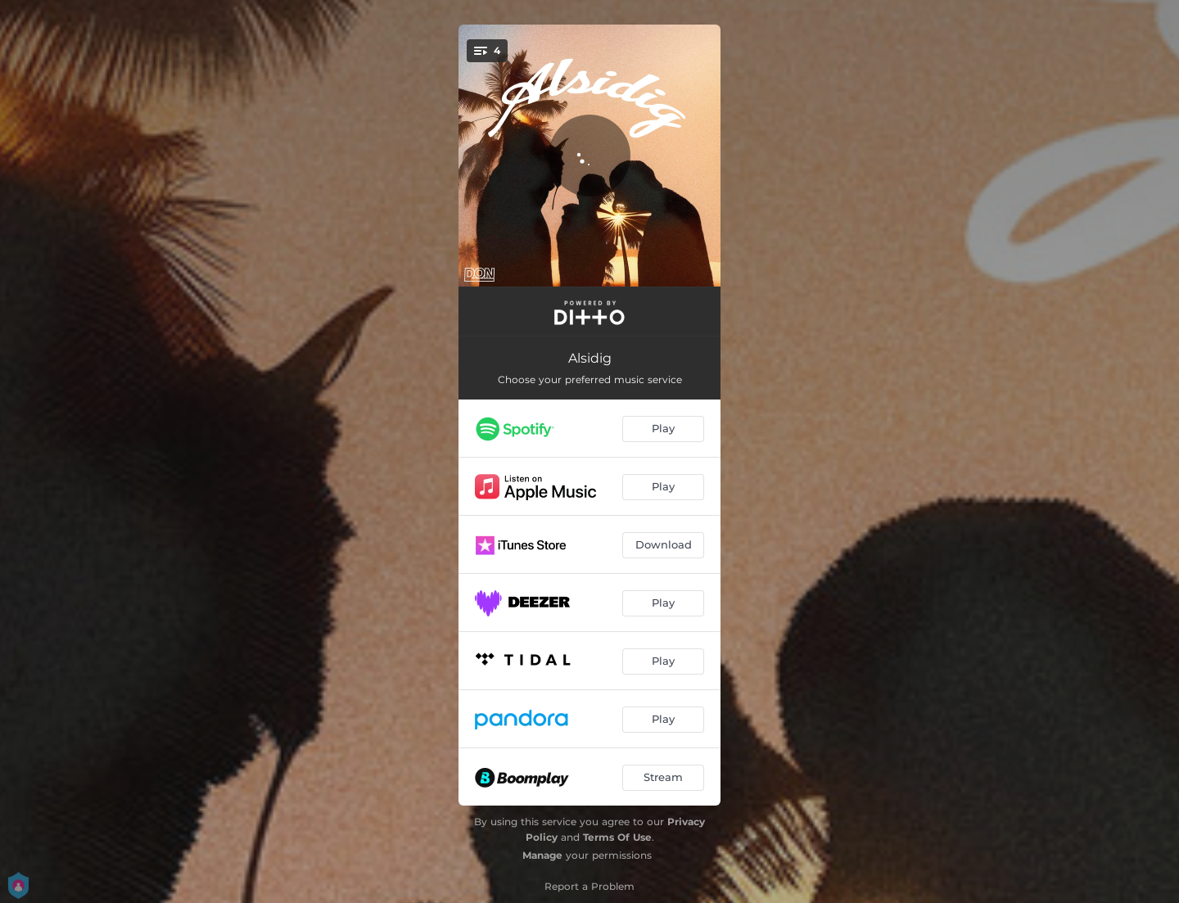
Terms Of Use (617, 837)
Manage (542, 855)
